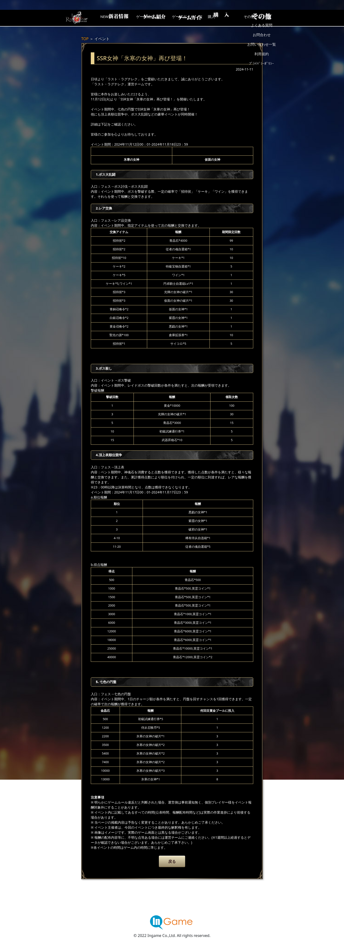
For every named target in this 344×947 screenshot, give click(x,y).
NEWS (113, 18)
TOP (85, 38)
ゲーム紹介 (152, 18)
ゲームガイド (190, 18)
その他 (266, 18)
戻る (172, 861)
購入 (228, 18)
